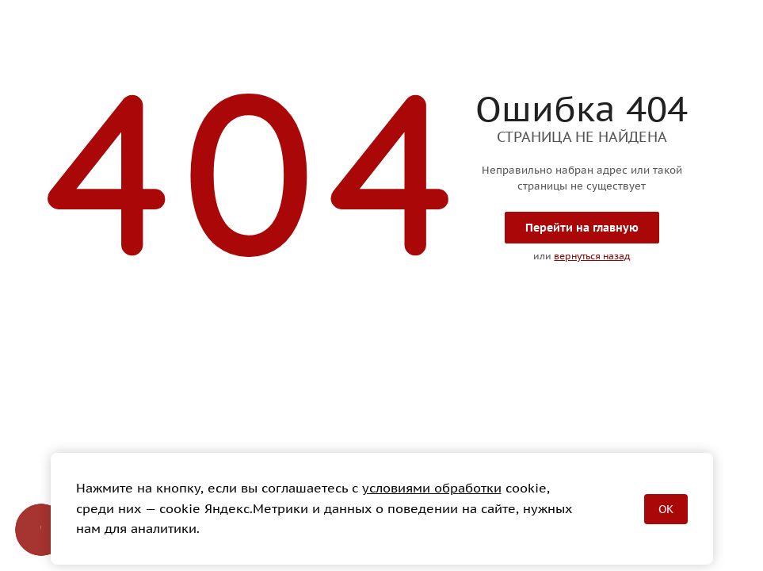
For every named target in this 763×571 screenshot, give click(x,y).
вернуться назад (592, 256)
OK (665, 509)
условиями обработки (432, 488)
